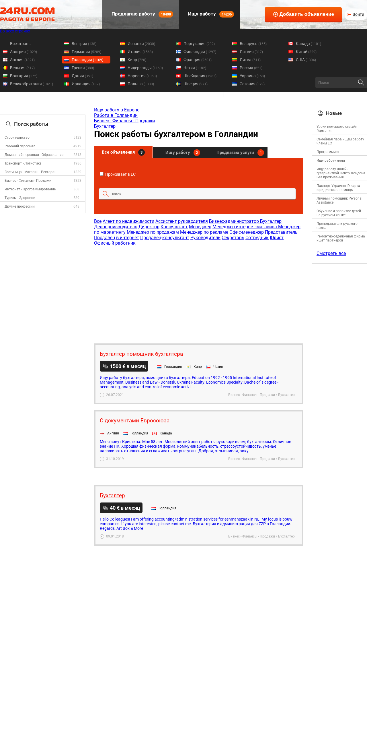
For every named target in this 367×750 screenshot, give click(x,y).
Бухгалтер (105, 126)
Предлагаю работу (141, 14)
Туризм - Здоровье (20, 198)
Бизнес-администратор (234, 221)
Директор (148, 226)
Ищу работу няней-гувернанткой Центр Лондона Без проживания (341, 173)
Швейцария (200, 76)
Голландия (87, 59)
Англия (22, 59)
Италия (140, 51)
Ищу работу (210, 14)
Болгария (23, 76)
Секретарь (233, 237)
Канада (308, 43)
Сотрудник (257, 237)
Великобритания (31, 84)
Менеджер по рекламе (204, 232)
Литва (250, 59)
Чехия (195, 67)
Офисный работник (115, 243)
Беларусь (253, 43)
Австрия (23, 51)
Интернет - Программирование (30, 189)
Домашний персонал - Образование (34, 155)
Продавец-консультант (164, 237)
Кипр (137, 59)
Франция (198, 59)
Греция (83, 67)
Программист (328, 152)
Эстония (252, 84)
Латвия (251, 51)
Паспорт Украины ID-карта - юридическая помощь (339, 188)
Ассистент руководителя (181, 221)
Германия (86, 51)
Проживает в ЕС (118, 174)
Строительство (17, 138)
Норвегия (142, 76)
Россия (251, 67)
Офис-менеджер (246, 232)
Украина (252, 76)
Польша (141, 84)
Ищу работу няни (331, 160)
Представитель (281, 232)
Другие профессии (20, 206)
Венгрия (84, 43)
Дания (82, 76)
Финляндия (200, 51)
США (306, 59)
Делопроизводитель (115, 226)
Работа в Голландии (116, 115)
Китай (306, 51)
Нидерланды (145, 67)
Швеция (196, 84)
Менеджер (200, 226)
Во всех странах (15, 31)
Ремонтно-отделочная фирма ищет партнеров (341, 238)
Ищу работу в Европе (116, 110)
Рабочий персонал (20, 146)
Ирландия (86, 84)
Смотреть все (331, 253)
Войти (358, 14)
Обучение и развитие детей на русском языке (339, 213)
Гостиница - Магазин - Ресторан (30, 172)
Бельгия (22, 67)
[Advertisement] (198, 292)
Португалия (199, 43)
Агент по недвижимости (128, 221)
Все (97, 221)
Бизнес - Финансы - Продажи (28, 181)
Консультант (174, 226)
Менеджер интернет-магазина (245, 226)
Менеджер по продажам (153, 232)
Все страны (21, 43)
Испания (141, 43)
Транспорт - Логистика (23, 163)
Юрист (277, 237)
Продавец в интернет (116, 237)
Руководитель (205, 237)
